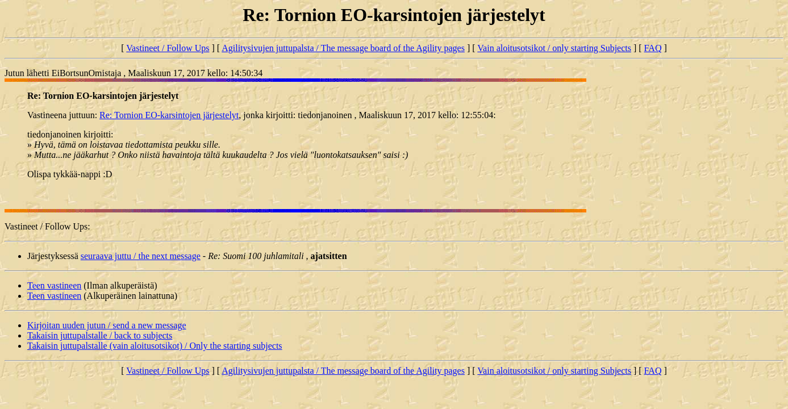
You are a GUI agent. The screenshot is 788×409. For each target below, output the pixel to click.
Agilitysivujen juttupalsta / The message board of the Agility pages (343, 48)
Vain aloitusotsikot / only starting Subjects (554, 48)
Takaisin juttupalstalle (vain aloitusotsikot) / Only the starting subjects (154, 345)
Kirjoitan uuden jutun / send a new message (106, 325)
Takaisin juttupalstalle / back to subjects (99, 335)
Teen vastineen (54, 285)
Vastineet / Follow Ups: (47, 226)
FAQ (653, 48)
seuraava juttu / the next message (141, 256)
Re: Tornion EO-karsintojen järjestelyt (169, 115)
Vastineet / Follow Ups (167, 48)
